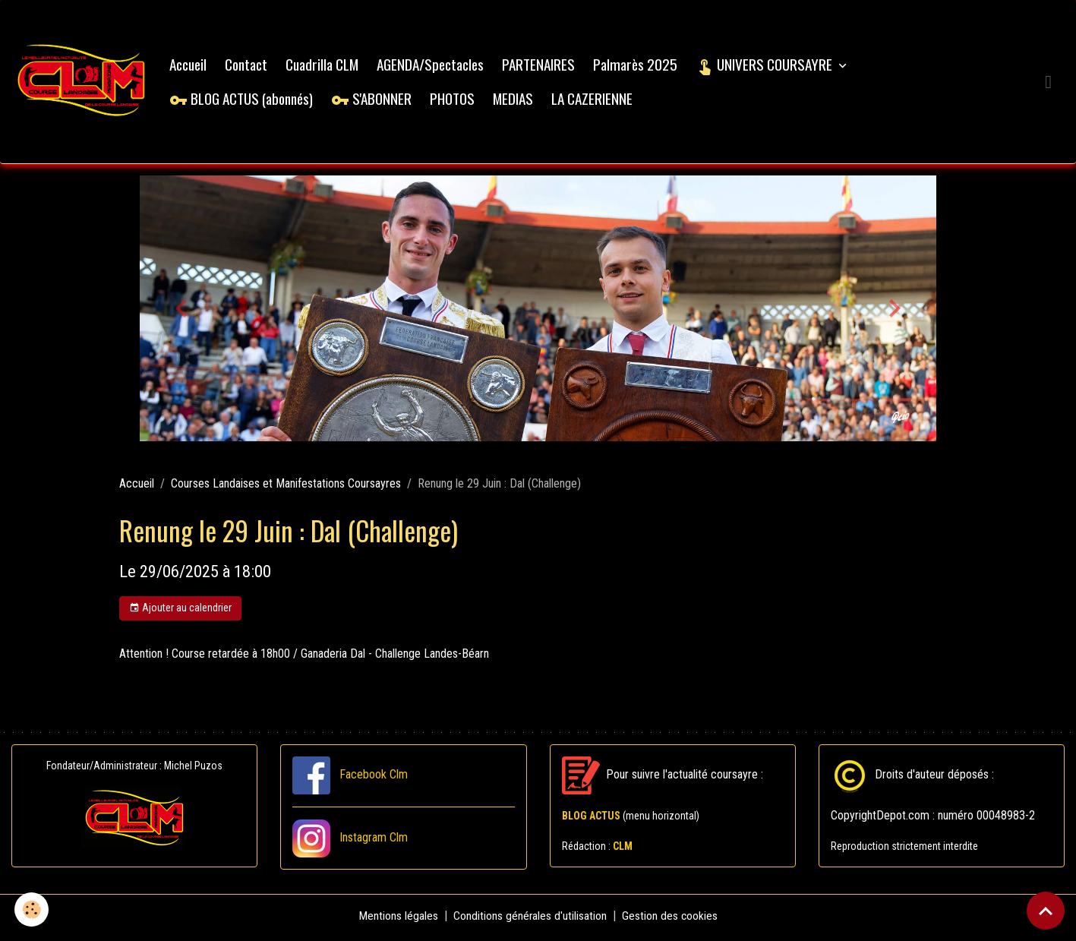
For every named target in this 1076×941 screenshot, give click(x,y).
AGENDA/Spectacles (434, 66)
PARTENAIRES (542, 66)
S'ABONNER (375, 100)
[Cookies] (32, 909)
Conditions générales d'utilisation (530, 919)
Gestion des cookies (670, 919)
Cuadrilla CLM (325, 66)
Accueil (191, 66)
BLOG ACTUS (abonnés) (245, 100)
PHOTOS (456, 100)
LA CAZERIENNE (595, 100)
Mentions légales (397, 919)
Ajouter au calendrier (180, 612)
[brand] (83, 83)
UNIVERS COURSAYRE (769, 66)
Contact (250, 66)
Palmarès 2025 (639, 66)
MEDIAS (517, 100)
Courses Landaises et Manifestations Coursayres (286, 487)
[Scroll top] (1046, 911)
